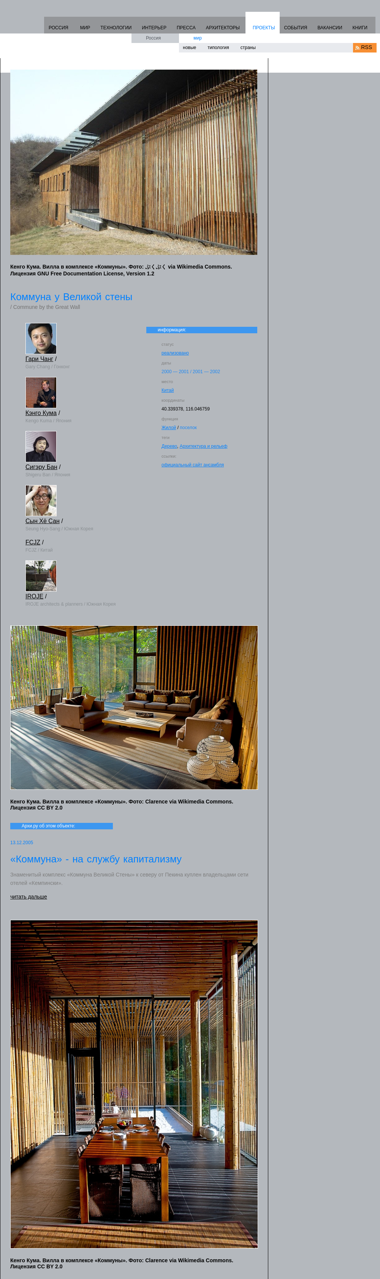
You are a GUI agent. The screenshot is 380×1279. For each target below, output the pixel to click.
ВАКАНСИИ (329, 27)
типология (218, 47)
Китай (168, 390)
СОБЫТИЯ (295, 27)
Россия (153, 38)
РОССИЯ (58, 27)
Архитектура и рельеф (204, 446)
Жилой (169, 427)
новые (189, 47)
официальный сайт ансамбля (193, 465)
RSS (366, 47)
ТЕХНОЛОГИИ (115, 27)
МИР (85, 27)
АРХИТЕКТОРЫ (223, 27)
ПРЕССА (186, 27)
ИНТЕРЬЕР (154, 27)
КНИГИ (360, 27)
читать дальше (28, 897)
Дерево (169, 446)
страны (248, 47)
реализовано (175, 353)
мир (197, 38)
